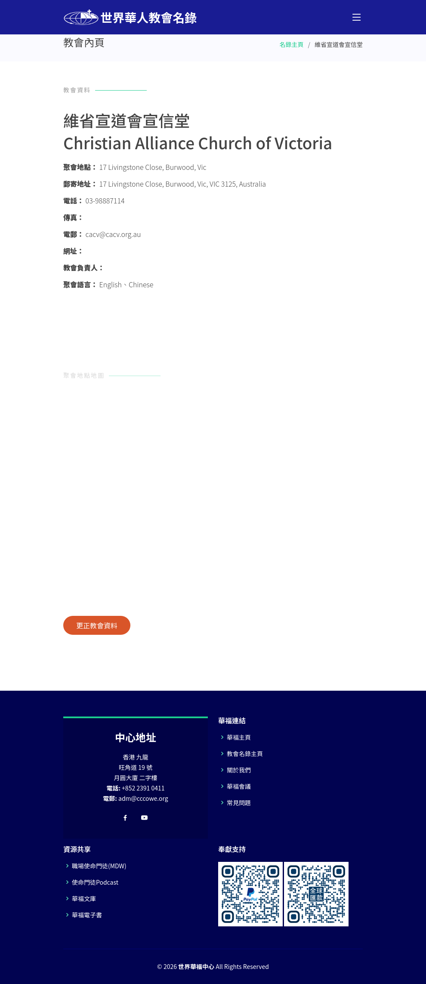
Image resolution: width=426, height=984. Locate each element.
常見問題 (239, 803)
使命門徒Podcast (95, 882)
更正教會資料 (96, 625)
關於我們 (239, 770)
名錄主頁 (292, 44)
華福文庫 (84, 898)
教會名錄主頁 (245, 753)
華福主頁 (239, 737)
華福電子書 (87, 915)
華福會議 (239, 786)
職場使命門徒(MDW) (99, 866)
